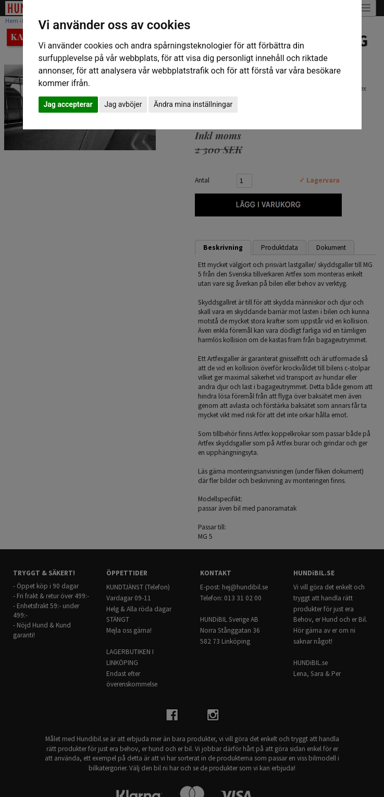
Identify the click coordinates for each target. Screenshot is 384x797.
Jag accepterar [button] (68, 104)
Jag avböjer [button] (123, 104)
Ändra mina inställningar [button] (193, 104)
